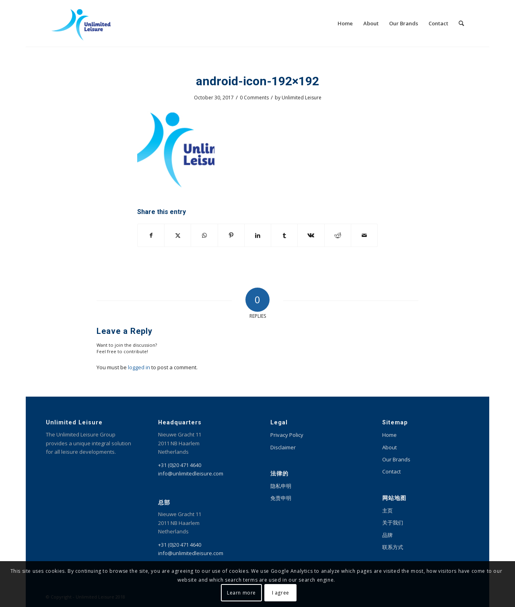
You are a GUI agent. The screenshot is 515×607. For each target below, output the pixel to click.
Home (389, 434)
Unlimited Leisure (301, 97)
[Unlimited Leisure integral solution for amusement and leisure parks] (81, 23)
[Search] (461, 23)
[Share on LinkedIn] (258, 235)
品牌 (387, 535)
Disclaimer (283, 447)
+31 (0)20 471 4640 (179, 465)
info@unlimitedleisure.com (190, 473)
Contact (391, 471)
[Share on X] (178, 235)
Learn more (241, 592)
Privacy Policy (286, 434)
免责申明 (280, 498)
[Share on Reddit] (338, 235)
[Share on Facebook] (151, 235)
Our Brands (396, 459)
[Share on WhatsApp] (204, 235)
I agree (280, 592)
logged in (139, 367)
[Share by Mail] (364, 235)
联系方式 (392, 547)
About (389, 447)
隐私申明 (280, 486)
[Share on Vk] (311, 235)
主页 (387, 510)
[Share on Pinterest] (231, 235)
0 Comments (254, 97)
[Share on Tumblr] (284, 235)
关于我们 (392, 522)
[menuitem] (345, 23)
